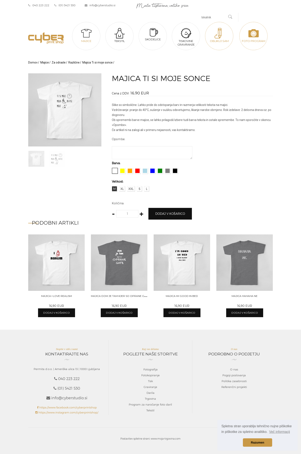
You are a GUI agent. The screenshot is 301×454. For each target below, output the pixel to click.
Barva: (116, 163)
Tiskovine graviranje (186, 37)
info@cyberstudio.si (100, 5)
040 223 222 (38, 5)
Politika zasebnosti (234, 381)
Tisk (150, 381)
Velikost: (117, 181)
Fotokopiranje (150, 375)
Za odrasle (59, 62)
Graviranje (150, 387)
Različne (74, 62)
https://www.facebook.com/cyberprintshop (67, 407)
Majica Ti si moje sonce (97, 62)
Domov (33, 62)
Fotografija (150, 369)
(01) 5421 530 (64, 5)
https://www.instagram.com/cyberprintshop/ (66, 412)
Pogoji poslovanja (234, 375)
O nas (234, 369)
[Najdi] (230, 17)
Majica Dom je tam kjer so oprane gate (120, 296)
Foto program (253, 35)
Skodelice (153, 34)
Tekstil (119, 35)
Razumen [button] (257, 442)
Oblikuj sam (219, 35)
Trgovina (150, 398)
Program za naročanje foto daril (150, 404)
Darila (150, 392)
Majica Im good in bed (182, 296)
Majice (86, 35)
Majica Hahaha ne (245, 296)
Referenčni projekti (234, 387)
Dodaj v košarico (170, 213)
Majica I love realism (56, 296)
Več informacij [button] (279, 432)
